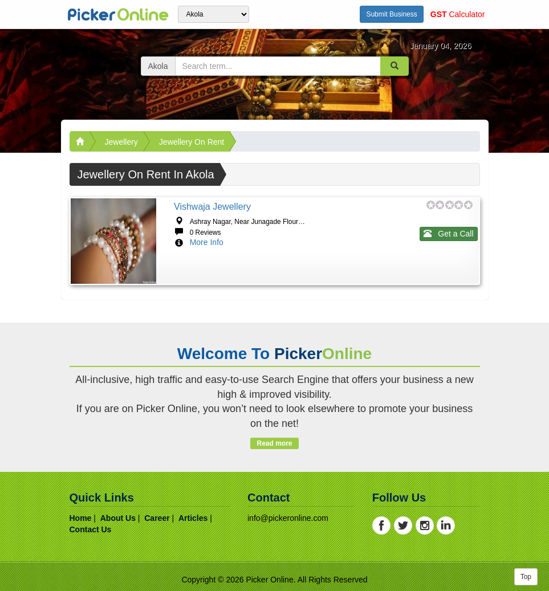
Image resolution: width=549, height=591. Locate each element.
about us (118, 518)
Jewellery (121, 141)
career (156, 518)
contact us (91, 529)
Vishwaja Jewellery (212, 206)
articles (193, 518)
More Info (206, 242)
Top (525, 577)
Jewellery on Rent (191, 141)
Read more (274, 443)
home (81, 518)
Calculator (457, 14)
